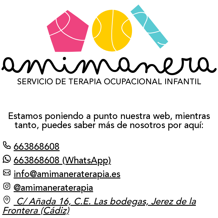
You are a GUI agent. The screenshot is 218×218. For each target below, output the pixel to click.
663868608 (31, 146)
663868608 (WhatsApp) (56, 160)
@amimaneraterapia (47, 187)
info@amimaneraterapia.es (61, 173)
